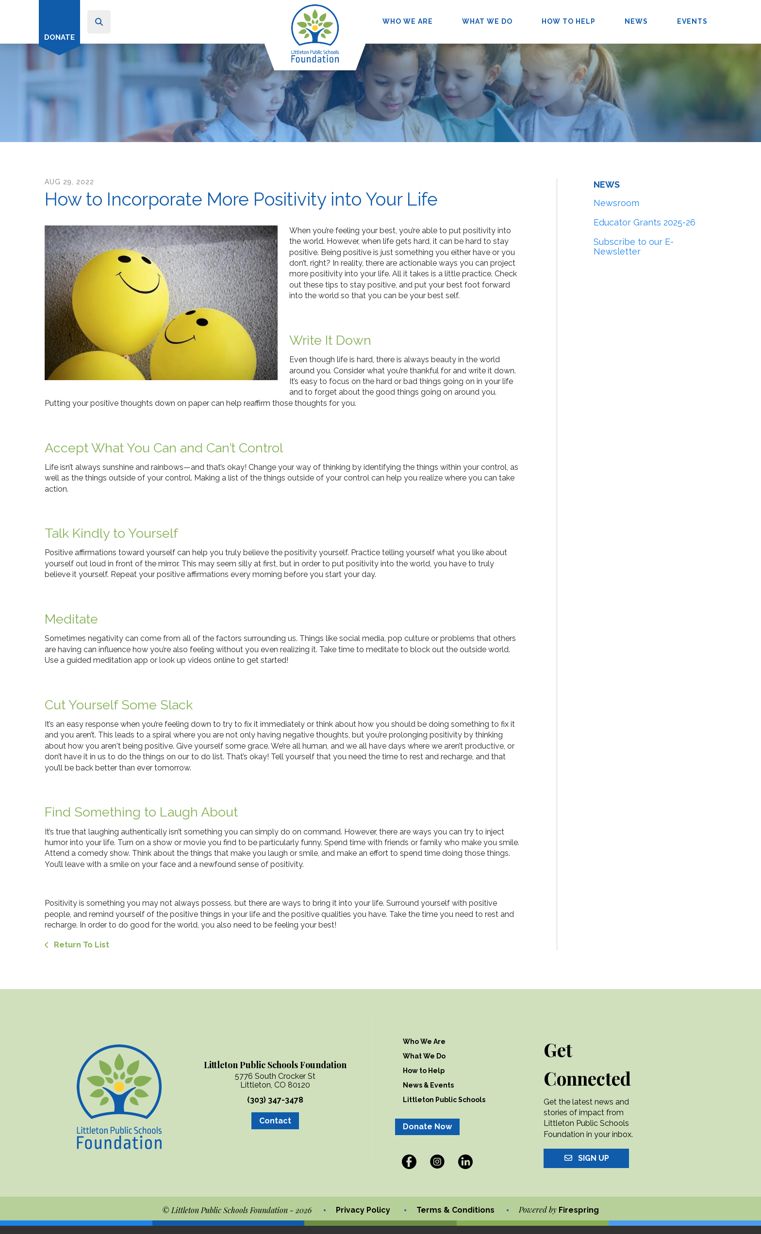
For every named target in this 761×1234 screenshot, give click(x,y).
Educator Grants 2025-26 (644, 230)
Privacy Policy (363, 1218)
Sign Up (586, 1166)
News (636, 21)
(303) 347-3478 (275, 1108)
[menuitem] (407, 21)
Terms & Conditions (455, 1218)
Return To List (80, 953)
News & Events (428, 1093)
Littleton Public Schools (444, 1108)
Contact (275, 1129)
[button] (99, 21)
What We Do (487, 21)
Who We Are (407, 21)
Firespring (579, 1218)
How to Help (569, 21)
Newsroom (616, 211)
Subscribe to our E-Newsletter (634, 255)
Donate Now (427, 1134)
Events (692, 21)
